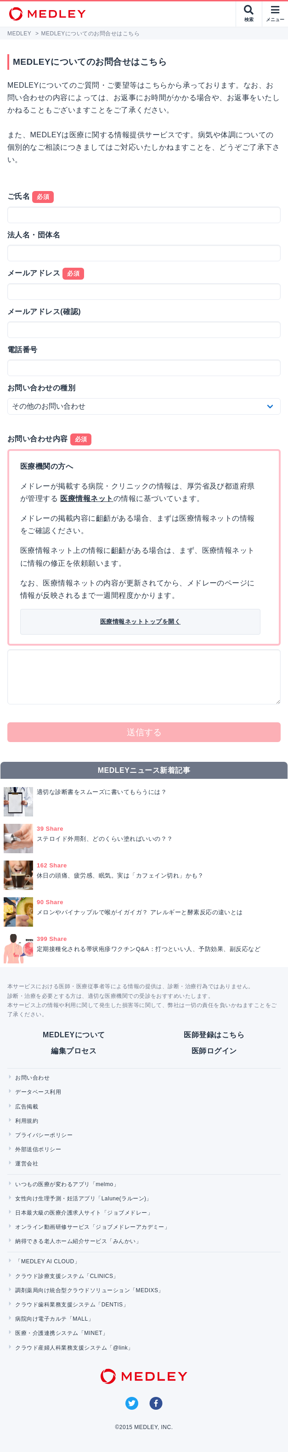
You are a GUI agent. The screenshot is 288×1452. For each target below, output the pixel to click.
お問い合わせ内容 (49, 439)
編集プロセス (73, 1051)
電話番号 (22, 350)
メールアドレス (45, 274)
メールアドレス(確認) (44, 311)
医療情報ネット (86, 498)
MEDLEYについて (74, 1035)
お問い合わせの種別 (41, 388)
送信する (144, 732)
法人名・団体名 (33, 235)
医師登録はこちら (214, 1035)
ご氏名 (30, 197)
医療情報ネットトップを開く (140, 621)
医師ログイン (214, 1051)
